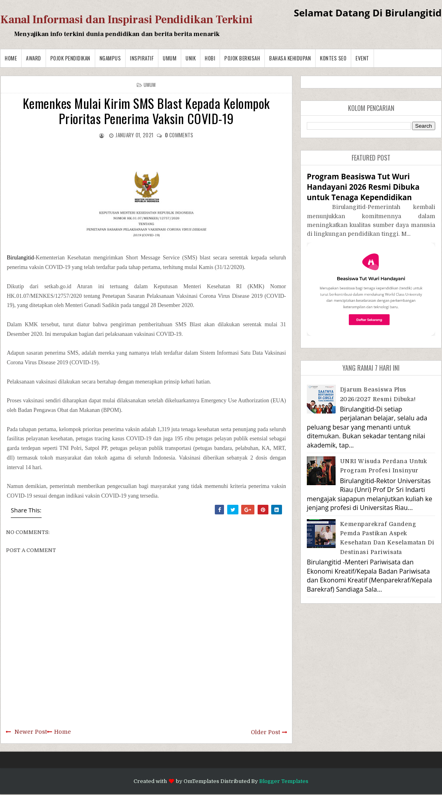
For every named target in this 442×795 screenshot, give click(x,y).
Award (33, 58)
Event (362, 58)
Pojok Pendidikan (70, 58)
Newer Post (30, 732)
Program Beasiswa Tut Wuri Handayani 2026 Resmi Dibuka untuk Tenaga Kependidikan (363, 186)
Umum (169, 58)
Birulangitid (20, 258)
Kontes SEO (333, 58)
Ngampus (110, 58)
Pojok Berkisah (242, 58)
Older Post (265, 732)
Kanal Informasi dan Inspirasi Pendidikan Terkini (126, 19)
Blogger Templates (283, 781)
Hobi (210, 58)
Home (11, 58)
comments (179, 135)
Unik (191, 58)
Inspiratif (142, 58)
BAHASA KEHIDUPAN (290, 58)
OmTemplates (201, 781)
